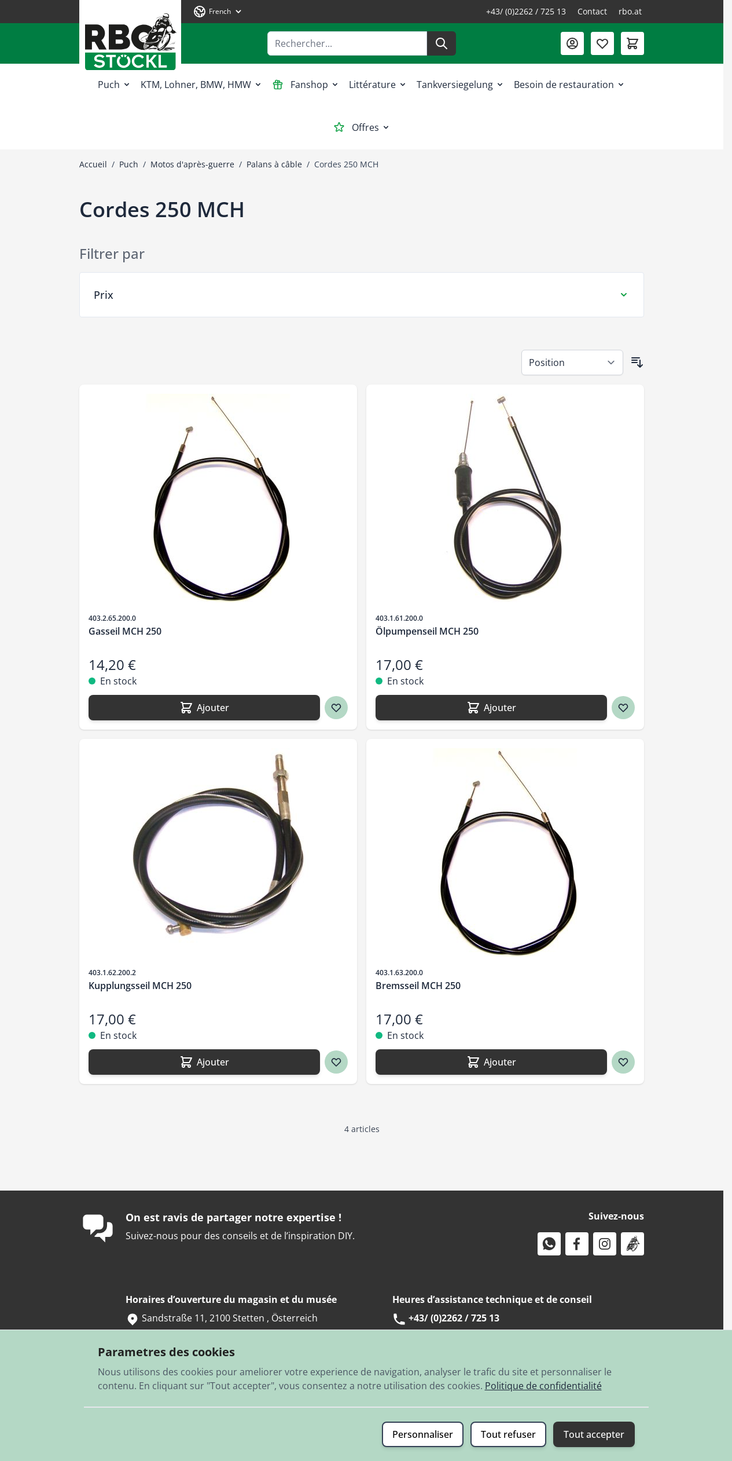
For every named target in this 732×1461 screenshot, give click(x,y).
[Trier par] (572, 362)
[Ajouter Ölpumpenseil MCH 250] (491, 707)
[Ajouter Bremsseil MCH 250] (491, 1062)
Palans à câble (274, 164)
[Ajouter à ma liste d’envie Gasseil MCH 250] (336, 707)
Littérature (378, 84)
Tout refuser (508, 1434)
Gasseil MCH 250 (125, 631)
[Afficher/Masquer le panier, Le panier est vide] (632, 43)
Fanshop (306, 84)
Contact (592, 11)
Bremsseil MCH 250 (418, 985)
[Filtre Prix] (362, 294)
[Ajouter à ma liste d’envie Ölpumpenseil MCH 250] (623, 707)
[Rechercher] (441, 43)
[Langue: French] (218, 11)
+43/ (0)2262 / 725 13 (526, 11)
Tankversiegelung (461, 84)
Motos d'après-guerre (192, 164)
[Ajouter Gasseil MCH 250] (204, 707)
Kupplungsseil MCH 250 (140, 985)
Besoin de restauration (570, 84)
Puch (114, 84)
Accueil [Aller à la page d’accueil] (93, 164)
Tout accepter (594, 1434)
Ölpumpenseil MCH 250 (427, 631)
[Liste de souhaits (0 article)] (602, 43)
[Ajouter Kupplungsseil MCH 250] (204, 1062)
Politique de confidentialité (543, 1385)
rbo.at (630, 11)
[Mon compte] (572, 43)
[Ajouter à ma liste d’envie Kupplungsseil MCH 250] (336, 1062)
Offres (362, 127)
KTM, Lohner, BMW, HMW (202, 84)
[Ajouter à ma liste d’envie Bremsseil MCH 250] (623, 1062)
